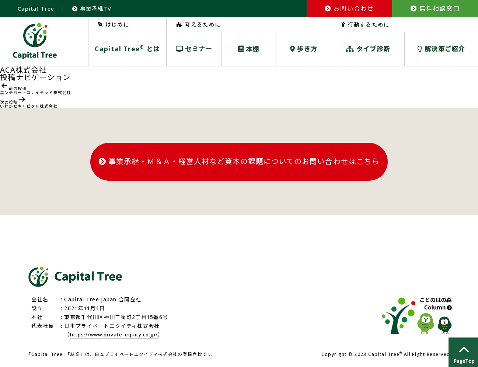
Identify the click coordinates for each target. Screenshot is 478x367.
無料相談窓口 (435, 8)
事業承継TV (93, 8)
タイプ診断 (368, 49)
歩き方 (304, 49)
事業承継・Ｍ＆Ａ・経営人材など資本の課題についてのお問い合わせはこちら (239, 162)
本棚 (248, 49)
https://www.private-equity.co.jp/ (117, 335)
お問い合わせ (349, 8)
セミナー (194, 49)
